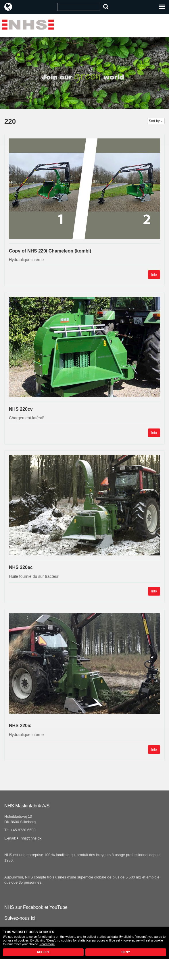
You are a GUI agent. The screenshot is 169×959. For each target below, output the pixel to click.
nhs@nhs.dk (31, 838)
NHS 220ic (20, 725)
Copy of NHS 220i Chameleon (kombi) (50, 250)
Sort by (156, 121)
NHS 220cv (21, 409)
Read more (47, 944)
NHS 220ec (21, 567)
